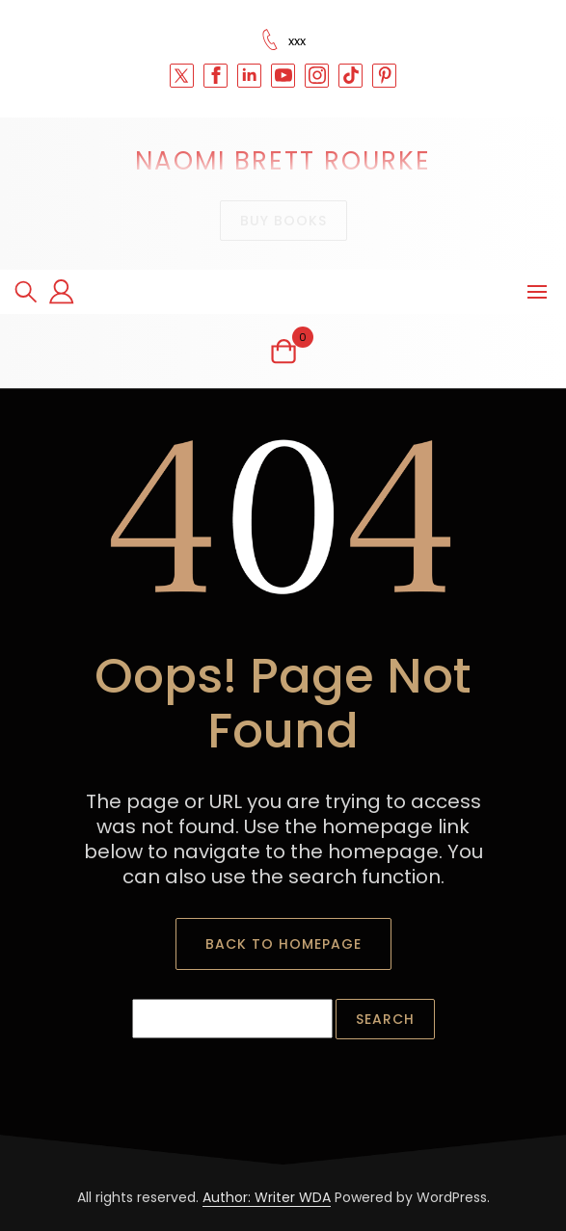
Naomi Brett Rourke (283, 161)
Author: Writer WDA (266, 1197)
